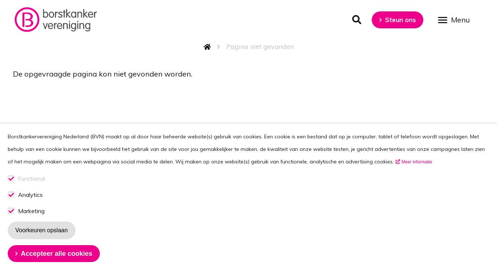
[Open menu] (456, 19)
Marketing (31, 221)
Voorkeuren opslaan (41, 240)
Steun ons (400, 19)
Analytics (30, 205)
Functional (31, 189)
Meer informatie (417, 172)
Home (207, 46)
